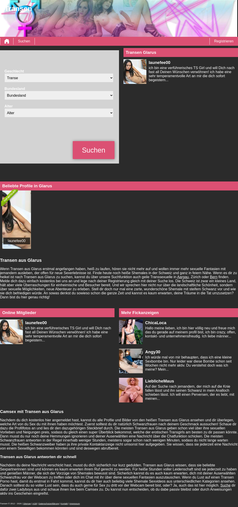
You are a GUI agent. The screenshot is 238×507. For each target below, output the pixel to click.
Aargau (183, 277)
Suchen (24, 41)
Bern (214, 277)
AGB (35, 504)
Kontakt (64, 504)
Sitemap (27, 504)
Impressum (75, 504)
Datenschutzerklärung (49, 504)
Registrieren (224, 41)
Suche (225, 485)
